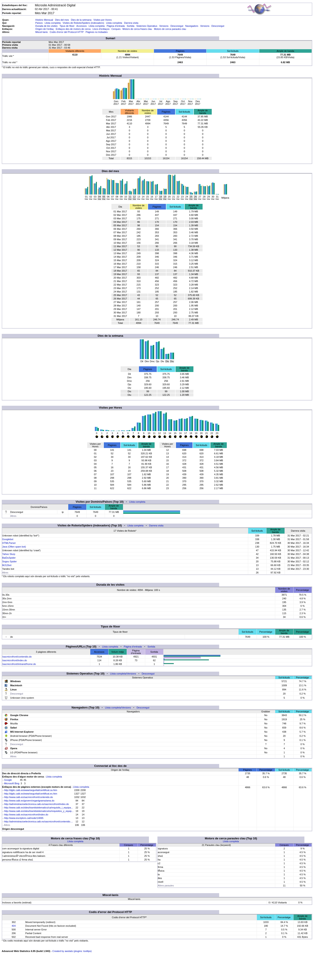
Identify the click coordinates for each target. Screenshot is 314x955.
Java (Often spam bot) (14, 546)
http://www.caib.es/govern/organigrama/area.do (29, 800)
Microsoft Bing (11, 783)
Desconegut (177, 26)
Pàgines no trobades (97, 32)
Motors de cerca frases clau (137, 29)
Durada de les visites (46, 26)
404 (13, 926)
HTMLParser (9, 543)
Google (8, 780)
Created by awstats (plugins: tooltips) (72, 951)
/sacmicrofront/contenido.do (17, 656)
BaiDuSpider (9, 557)
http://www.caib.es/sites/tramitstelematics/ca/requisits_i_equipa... (38, 807)
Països (39, 23)
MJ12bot (6, 565)
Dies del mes (62, 20)
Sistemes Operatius (146, 26)
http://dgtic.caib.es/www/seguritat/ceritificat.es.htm (30, 793)
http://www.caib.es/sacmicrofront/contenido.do (28, 797)
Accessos (81, 26)
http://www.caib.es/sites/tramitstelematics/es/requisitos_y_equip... (39, 811)
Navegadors (191, 26)
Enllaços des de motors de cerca (73, 29)
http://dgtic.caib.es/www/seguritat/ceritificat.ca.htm (30, 790)
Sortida (130, 26)
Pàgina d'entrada (116, 26)
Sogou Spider (9, 561)
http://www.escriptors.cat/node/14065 (23, 818)
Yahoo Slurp (8, 554)
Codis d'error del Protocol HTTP (67, 32)
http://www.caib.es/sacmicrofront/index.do (26, 814)
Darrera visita (131, 23)
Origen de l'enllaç (44, 29)
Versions (163, 26)
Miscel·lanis (41, 32)
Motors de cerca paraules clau (170, 29)
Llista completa (53, 23)
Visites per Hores (103, 20)
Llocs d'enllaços (101, 29)
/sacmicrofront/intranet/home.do (19, 664)
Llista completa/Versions (123, 673)
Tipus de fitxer (67, 26)
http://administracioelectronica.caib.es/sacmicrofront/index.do (36, 804)
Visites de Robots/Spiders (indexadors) (83, 23)
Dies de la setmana (81, 20)
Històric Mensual (44, 20)
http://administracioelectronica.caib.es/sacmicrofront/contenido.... (38, 821)
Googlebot (7, 539)
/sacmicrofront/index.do (14, 660)
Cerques (116, 29)
